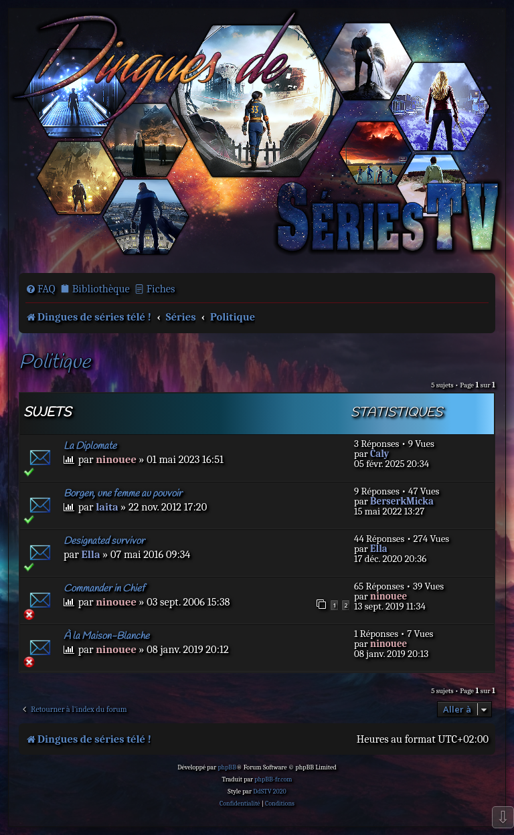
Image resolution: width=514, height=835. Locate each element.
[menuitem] (40, 289)
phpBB (227, 767)
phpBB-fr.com (273, 779)
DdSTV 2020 (269, 791)
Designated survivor (104, 541)
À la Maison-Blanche (106, 636)
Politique (54, 363)
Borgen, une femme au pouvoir (123, 493)
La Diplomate (90, 446)
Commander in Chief (104, 588)
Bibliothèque (101, 288)
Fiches (161, 288)
